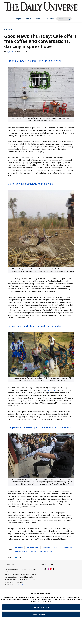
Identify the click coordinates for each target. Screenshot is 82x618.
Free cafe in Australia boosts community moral (31, 62)
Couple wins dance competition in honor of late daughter (36, 438)
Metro (28, 19)
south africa (68, 560)
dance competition (33, 560)
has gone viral (54, 399)
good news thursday (47, 565)
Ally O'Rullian (12, 52)
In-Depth (50, 19)
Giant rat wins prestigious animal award (41, 187)
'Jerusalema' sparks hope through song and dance (40, 332)
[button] (77, 592)
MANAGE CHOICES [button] (41, 607)
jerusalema (47, 560)
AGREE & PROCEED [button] (41, 614)
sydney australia (21, 565)
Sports (38, 19)
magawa (57, 560)
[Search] (64, 19)
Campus (18, 19)
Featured (8, 29)
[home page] (41, 8)
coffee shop (19, 560)
